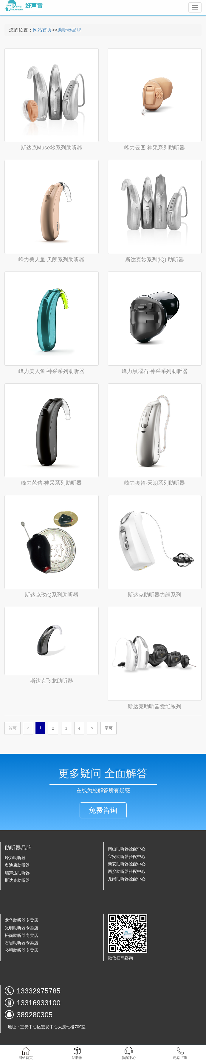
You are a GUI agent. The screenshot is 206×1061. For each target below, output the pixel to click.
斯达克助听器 (17, 880)
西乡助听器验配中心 (126, 871)
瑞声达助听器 (17, 872)
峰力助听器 (15, 857)
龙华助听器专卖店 (21, 920)
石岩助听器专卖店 (21, 942)
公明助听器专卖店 (21, 950)
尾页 (108, 728)
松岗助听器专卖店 (21, 935)
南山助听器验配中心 (126, 848)
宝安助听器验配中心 (126, 856)
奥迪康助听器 (17, 865)
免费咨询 (103, 810)
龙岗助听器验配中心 (126, 878)
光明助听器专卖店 (21, 928)
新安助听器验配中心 (126, 864)
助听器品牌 (69, 29)
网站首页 (42, 29)
